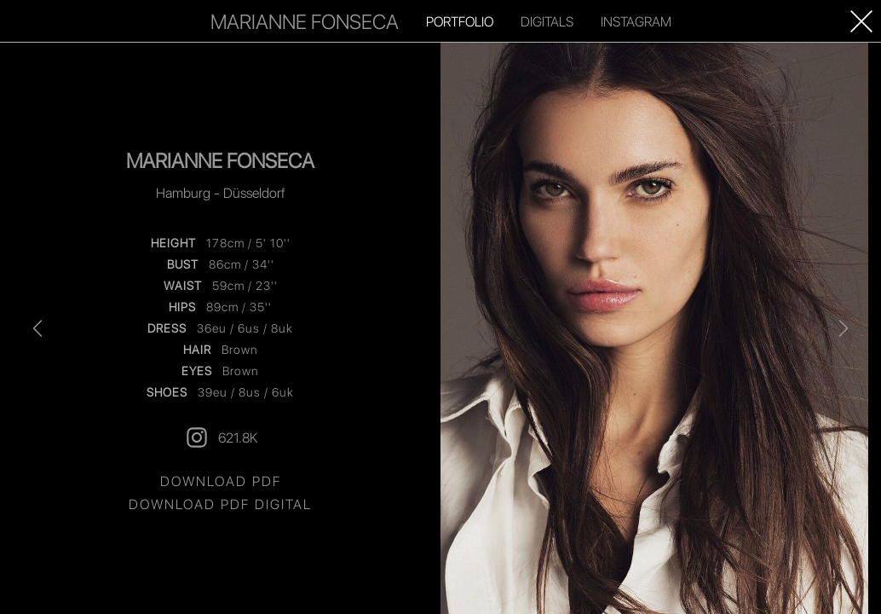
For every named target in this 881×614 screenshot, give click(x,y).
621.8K (220, 437)
